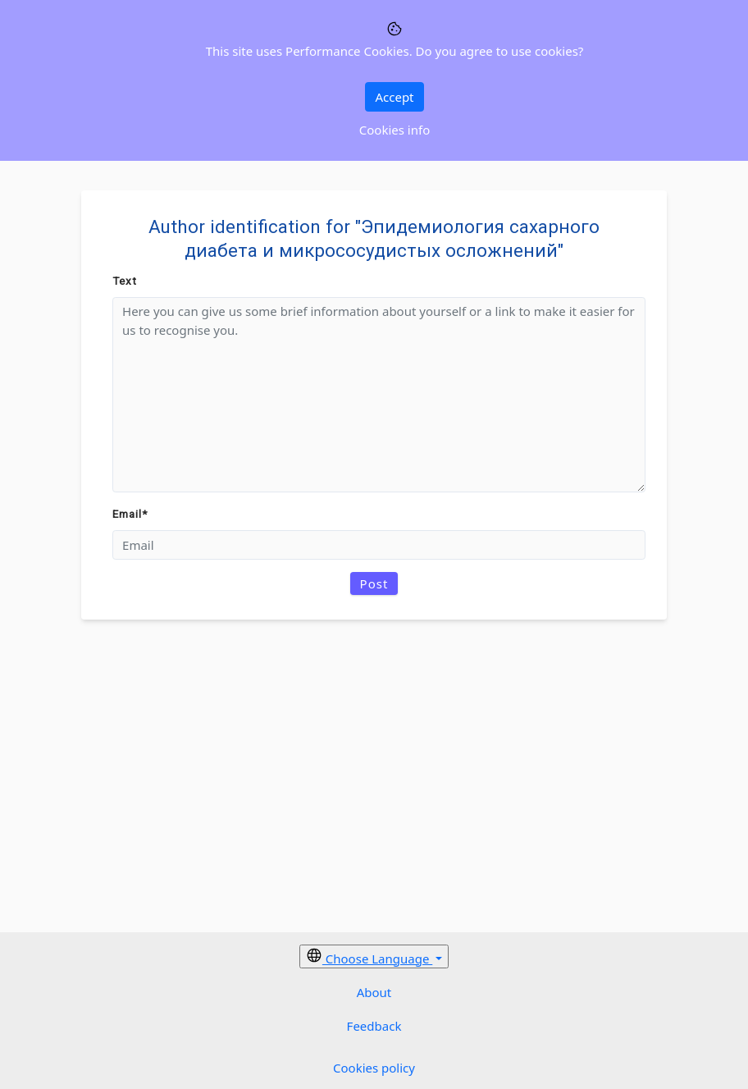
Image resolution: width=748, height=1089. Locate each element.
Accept (394, 97)
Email (130, 513)
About (374, 992)
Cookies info (394, 129)
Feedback (374, 1026)
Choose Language (369, 957)
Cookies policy (374, 1067)
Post (374, 583)
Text (124, 280)
